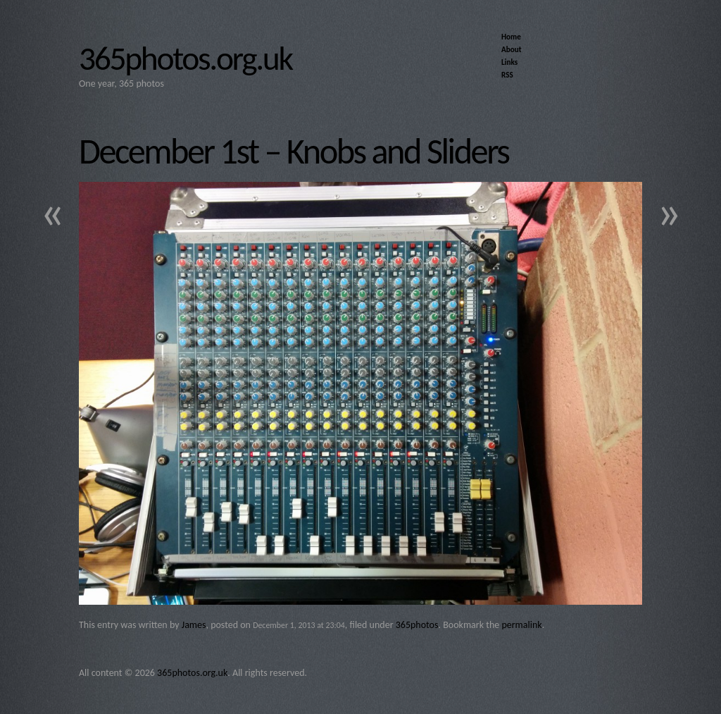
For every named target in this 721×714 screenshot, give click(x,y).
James (194, 625)
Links (509, 62)
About (511, 49)
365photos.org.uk (185, 58)
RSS (507, 75)
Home (511, 37)
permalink (521, 625)
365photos (417, 625)
